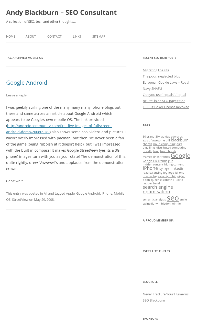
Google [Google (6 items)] (180, 155)
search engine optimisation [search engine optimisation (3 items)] (158, 189)
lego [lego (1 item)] (166, 169)
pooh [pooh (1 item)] (146, 180)
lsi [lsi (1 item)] (176, 172)
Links (77, 36)
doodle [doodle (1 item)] (147, 151)
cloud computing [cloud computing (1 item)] (164, 144)
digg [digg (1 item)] (179, 144)
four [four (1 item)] (156, 151)
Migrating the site (156, 70)
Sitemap (98, 36)
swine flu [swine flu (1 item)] (149, 203)
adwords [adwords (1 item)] (177, 136)
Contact (54, 36)
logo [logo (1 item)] (171, 172)
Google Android (26, 82)
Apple (70, 193)
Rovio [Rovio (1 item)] (179, 180)
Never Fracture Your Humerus (166, 294)
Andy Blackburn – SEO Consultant (61, 12)
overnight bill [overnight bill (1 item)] (167, 176)
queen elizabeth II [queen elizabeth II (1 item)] (162, 180)
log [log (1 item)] (165, 172)
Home (10, 36)
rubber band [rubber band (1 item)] (151, 183)
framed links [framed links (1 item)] (151, 157)
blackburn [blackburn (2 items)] (180, 139)
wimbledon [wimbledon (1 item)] (163, 203)
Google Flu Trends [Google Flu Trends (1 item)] (155, 161)
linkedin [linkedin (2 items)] (177, 168)
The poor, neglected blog (161, 76)
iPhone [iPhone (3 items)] (150, 168)
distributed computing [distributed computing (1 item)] (171, 147)
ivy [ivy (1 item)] (161, 169)
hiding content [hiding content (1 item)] (174, 164)
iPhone (107, 193)
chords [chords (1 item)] (147, 144)
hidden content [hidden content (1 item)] (153, 164)
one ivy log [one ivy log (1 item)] (150, 176)
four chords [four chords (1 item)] (168, 151)
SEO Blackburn (154, 300)
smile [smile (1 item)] (183, 199)
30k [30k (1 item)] (158, 136)
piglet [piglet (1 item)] (181, 176)
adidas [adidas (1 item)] (165, 136)
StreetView (20, 199)
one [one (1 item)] (181, 172)
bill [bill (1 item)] (168, 140)
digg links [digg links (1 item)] (149, 147)
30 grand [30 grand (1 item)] (149, 136)
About (31, 36)
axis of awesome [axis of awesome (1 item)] (154, 140)
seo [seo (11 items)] (173, 198)
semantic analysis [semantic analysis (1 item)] (154, 199)
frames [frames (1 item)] (165, 157)
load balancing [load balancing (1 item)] (152, 172)
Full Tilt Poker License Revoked (166, 107)
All (45, 193)
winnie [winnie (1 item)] (176, 203)
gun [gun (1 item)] (170, 161)
